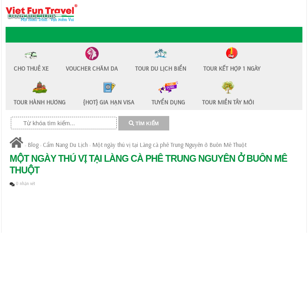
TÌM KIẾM (144, 123)
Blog (33, 145)
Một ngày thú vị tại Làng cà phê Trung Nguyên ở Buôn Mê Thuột (169, 145)
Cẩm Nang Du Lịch (65, 145)
